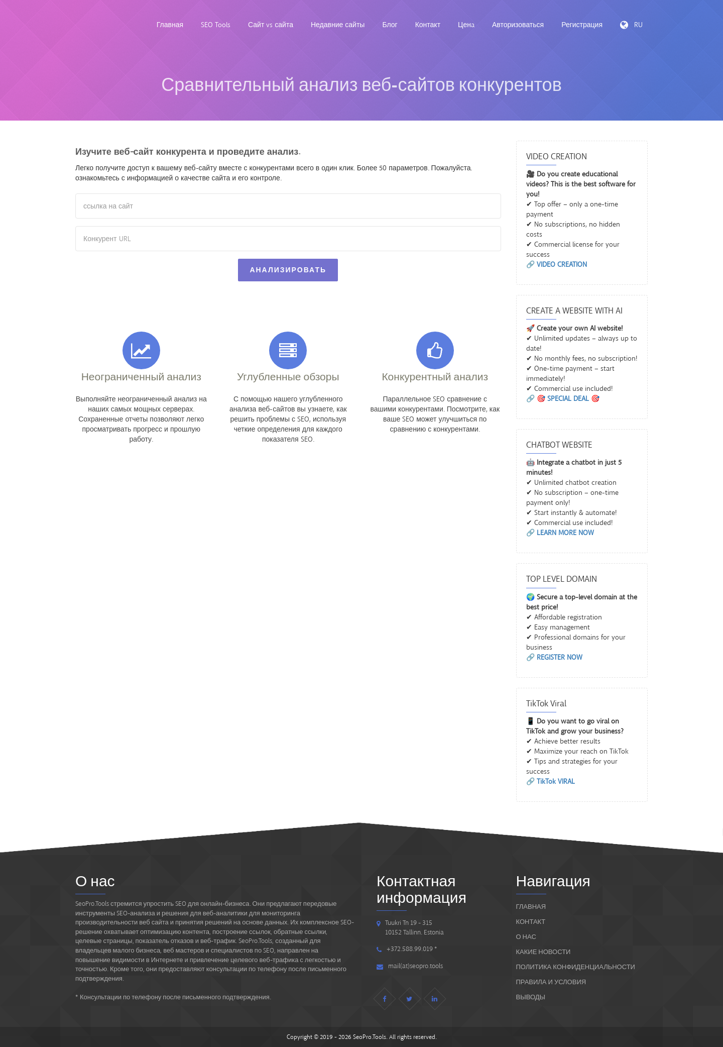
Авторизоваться (518, 25)
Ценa (466, 25)
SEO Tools (215, 25)
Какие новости (543, 952)
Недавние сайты (338, 25)
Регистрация (581, 25)
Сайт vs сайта (270, 25)
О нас (526, 936)
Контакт (427, 25)
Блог (389, 25)
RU (631, 25)
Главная (170, 25)
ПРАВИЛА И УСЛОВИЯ (551, 982)
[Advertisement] (288, 497)
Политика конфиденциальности (575, 967)
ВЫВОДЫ (531, 997)
